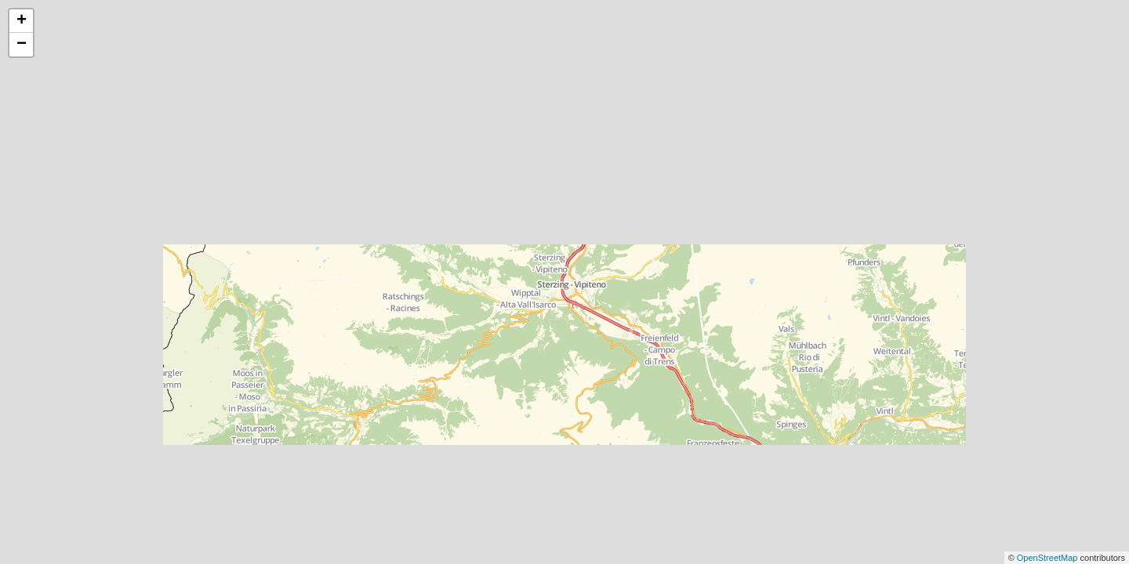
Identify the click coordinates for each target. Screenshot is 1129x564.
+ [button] (21, 21)
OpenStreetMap (1048, 557)
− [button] (21, 44)
